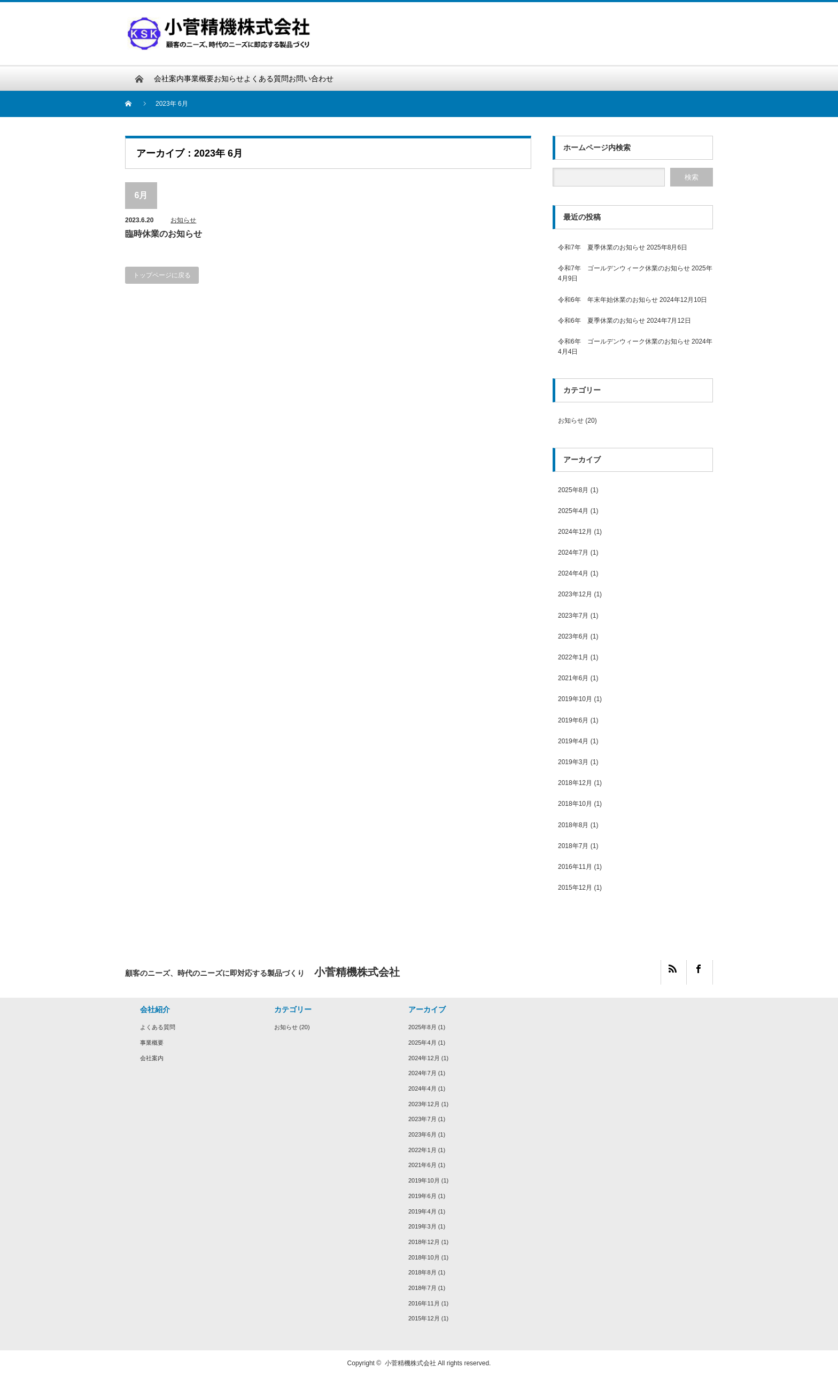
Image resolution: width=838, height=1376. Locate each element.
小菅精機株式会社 (410, 1363)
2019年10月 (575, 699)
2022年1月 (573, 657)
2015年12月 (575, 887)
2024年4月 (573, 573)
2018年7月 (573, 846)
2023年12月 (575, 594)
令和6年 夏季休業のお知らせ (601, 320)
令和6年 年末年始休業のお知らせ (608, 300)
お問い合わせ (311, 78)
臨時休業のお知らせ (163, 233)
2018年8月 (573, 825)
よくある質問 (266, 78)
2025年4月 (573, 511)
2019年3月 (573, 762)
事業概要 (199, 78)
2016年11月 (575, 866)
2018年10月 (575, 803)
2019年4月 (573, 741)
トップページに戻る (162, 275)
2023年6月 (573, 636)
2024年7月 (573, 552)
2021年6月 (573, 678)
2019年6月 (573, 720)
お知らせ (229, 78)
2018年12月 (575, 783)
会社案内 (169, 78)
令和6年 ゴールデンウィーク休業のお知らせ (624, 341)
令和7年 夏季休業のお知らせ (601, 247)
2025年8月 (573, 490)
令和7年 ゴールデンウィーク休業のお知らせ (624, 268)
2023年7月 (573, 615)
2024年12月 (575, 531)
